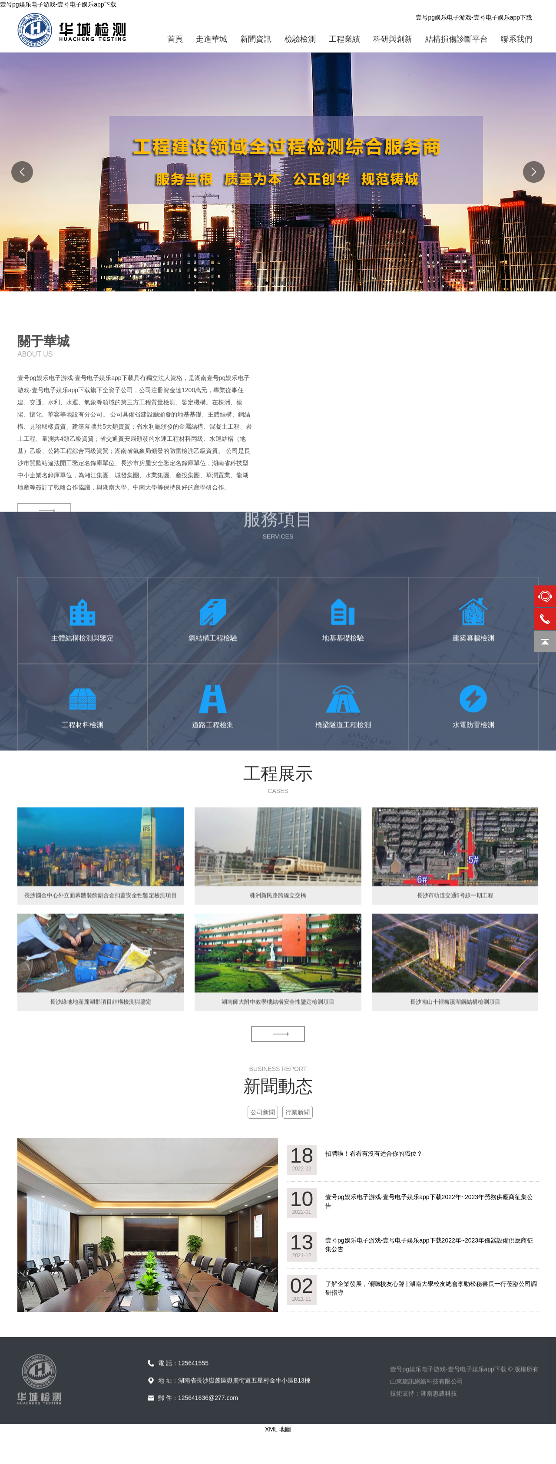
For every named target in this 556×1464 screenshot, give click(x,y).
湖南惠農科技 (438, 1424)
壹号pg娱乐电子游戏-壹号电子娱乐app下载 (58, 4)
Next (534, 172)
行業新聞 (297, 1112)
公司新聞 (263, 1112)
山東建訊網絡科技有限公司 (426, 1411)
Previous (22, 172)
